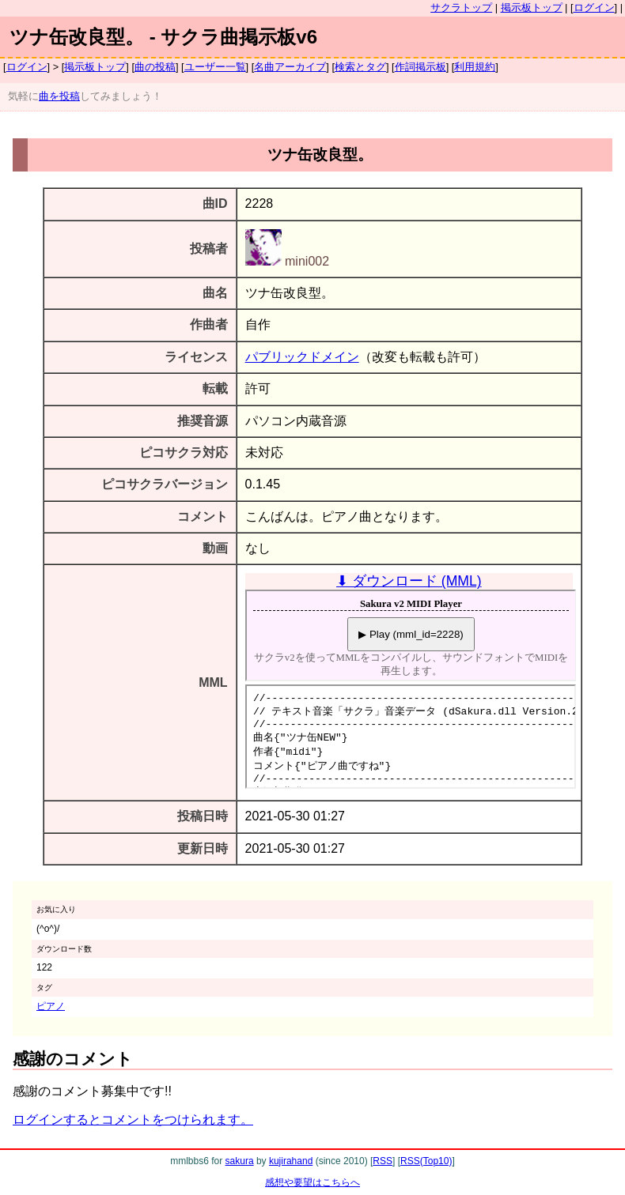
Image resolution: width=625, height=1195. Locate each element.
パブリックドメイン (302, 357)
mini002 (287, 261)
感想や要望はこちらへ (312, 1182)
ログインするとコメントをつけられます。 (133, 1119)
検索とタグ (360, 67)
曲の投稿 (155, 67)
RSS (382, 1161)
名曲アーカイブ (290, 67)
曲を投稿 (59, 96)
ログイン (594, 7)
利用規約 (474, 67)
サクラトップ (461, 7)
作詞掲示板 (420, 67)
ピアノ (50, 1006)
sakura (239, 1161)
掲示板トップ (531, 7)
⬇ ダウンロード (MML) (409, 581)
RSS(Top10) (426, 1161)
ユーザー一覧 (215, 67)
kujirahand (290, 1161)
